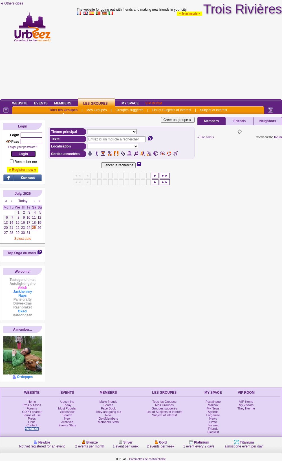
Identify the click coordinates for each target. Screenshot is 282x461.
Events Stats (67, 425)
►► (164, 176)
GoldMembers (108, 418)
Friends (239, 121)
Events (41, 103)
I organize (213, 415)
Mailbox (213, 405)
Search (67, 415)
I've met (213, 425)
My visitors (246, 405)
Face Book (108, 408)
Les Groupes (95, 104)
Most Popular (67, 408)
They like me (246, 408)
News (213, 418)
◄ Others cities (11, 3)
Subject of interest (213, 110)
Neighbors (267, 121)
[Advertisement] (179, 56)
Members (62, 103)
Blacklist (213, 432)
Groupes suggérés (130, 110)
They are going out (108, 411)
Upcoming (67, 401)
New (67, 418)
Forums (32, 408)
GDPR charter (31, 411)
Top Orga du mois (21, 253)
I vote (213, 422)
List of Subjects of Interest (171, 110)
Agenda (213, 411)
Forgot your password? (22, 147)
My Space (130, 103)
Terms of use (32, 415)
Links (32, 422)
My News (213, 408)
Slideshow (67, 411)
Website (20, 103)
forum (278, 137)
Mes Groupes (96, 110)
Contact (32, 425)
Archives (67, 422)
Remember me (25, 162)
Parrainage (213, 401)
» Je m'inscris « (189, 13)
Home (32, 401)
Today (67, 405)
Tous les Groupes (63, 110)
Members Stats (108, 422)
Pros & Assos (32, 405)
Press (32, 418)
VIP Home (246, 401)
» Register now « (22, 170)
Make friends (108, 401)
